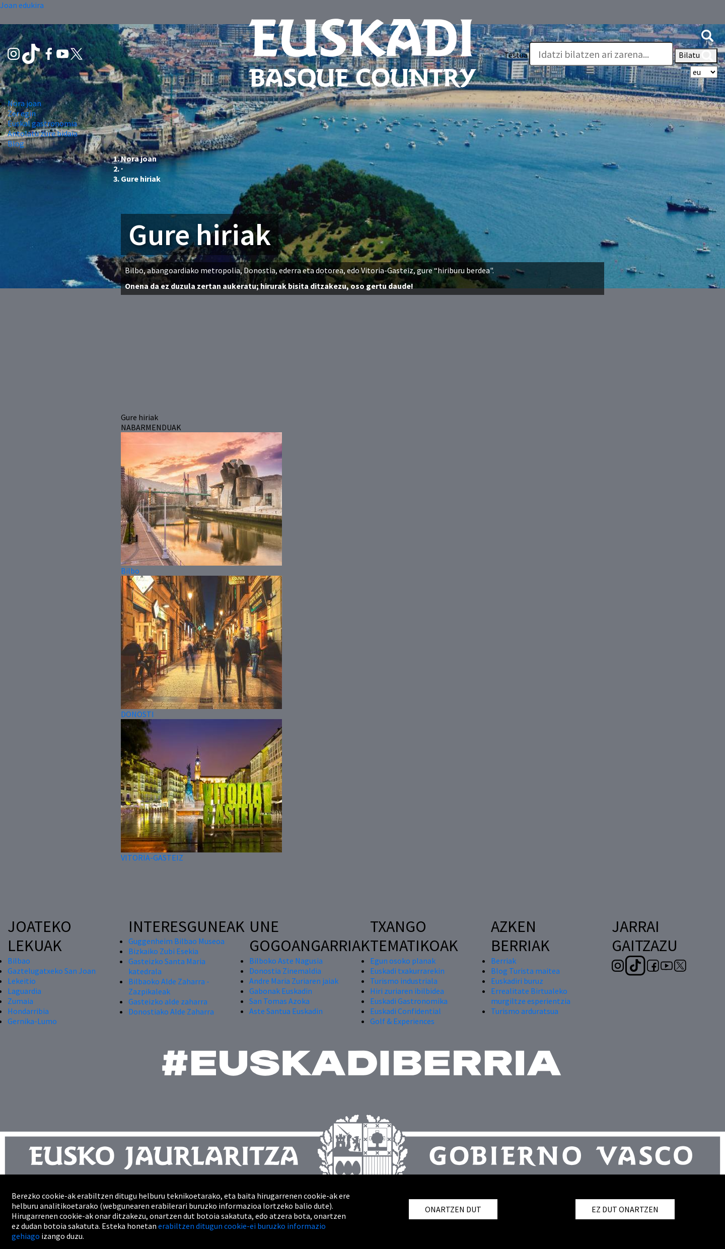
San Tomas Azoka (279, 1001)
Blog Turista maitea (525, 971)
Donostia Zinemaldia (285, 971)
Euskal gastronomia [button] (42, 123)
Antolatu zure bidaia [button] (43, 133)
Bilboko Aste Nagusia (286, 961)
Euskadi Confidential (405, 1011)
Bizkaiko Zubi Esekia (163, 951)
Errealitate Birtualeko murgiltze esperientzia (530, 996)
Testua (516, 55)
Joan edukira (22, 5)
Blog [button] (16, 143)
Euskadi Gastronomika (409, 1001)
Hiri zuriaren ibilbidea (407, 991)
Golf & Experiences (402, 1021)
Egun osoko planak (403, 961)
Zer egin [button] (22, 113)
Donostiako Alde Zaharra (171, 1011)
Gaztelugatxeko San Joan (52, 971)
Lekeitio (22, 981)
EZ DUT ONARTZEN (625, 1209)
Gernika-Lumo (32, 1021)
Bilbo (130, 571)
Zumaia (20, 1001)
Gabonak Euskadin (280, 991)
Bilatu (696, 56)
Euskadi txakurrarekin (407, 971)
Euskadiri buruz (517, 981)
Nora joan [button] (24, 103)
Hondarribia (28, 1011)
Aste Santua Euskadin (286, 1011)
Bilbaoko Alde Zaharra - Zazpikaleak (168, 986)
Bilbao (19, 961)
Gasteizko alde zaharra (167, 1001)
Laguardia (24, 991)
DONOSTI (137, 714)
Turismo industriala (404, 981)
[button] (707, 35)
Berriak (503, 961)
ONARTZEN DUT (453, 1209)
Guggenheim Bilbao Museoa (176, 941)
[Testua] (601, 54)
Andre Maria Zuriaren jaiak (293, 981)
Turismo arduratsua (524, 1011)
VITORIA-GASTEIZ (152, 857)
